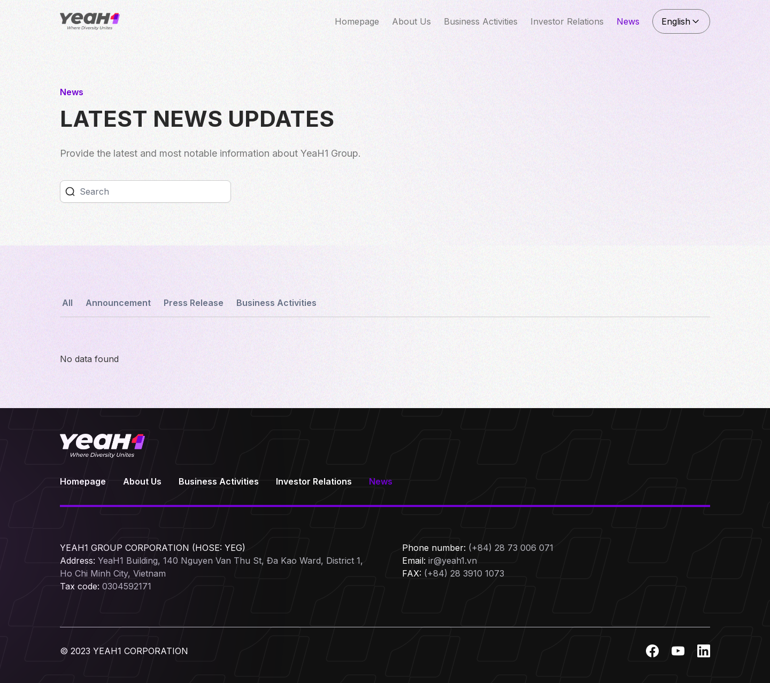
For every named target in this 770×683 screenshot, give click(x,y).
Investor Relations (567, 21)
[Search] (155, 191)
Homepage (357, 21)
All (67, 302)
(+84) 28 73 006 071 (510, 547)
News (628, 21)
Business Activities (481, 21)
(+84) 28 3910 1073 (464, 573)
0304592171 (126, 586)
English (681, 21)
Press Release (194, 302)
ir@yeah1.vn (452, 560)
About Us (411, 21)
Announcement (118, 302)
